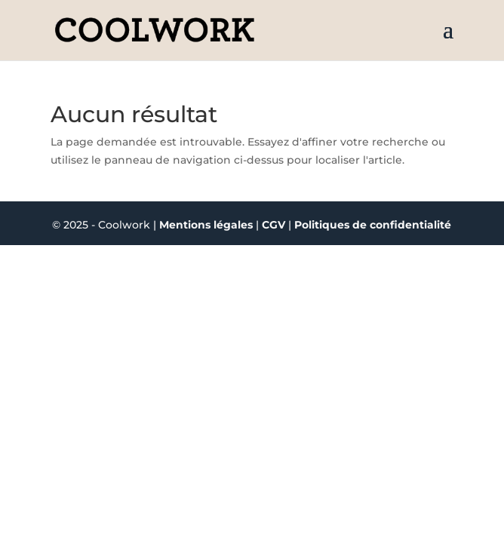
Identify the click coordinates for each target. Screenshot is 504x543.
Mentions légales (206, 225)
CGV (275, 225)
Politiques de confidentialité (372, 225)
